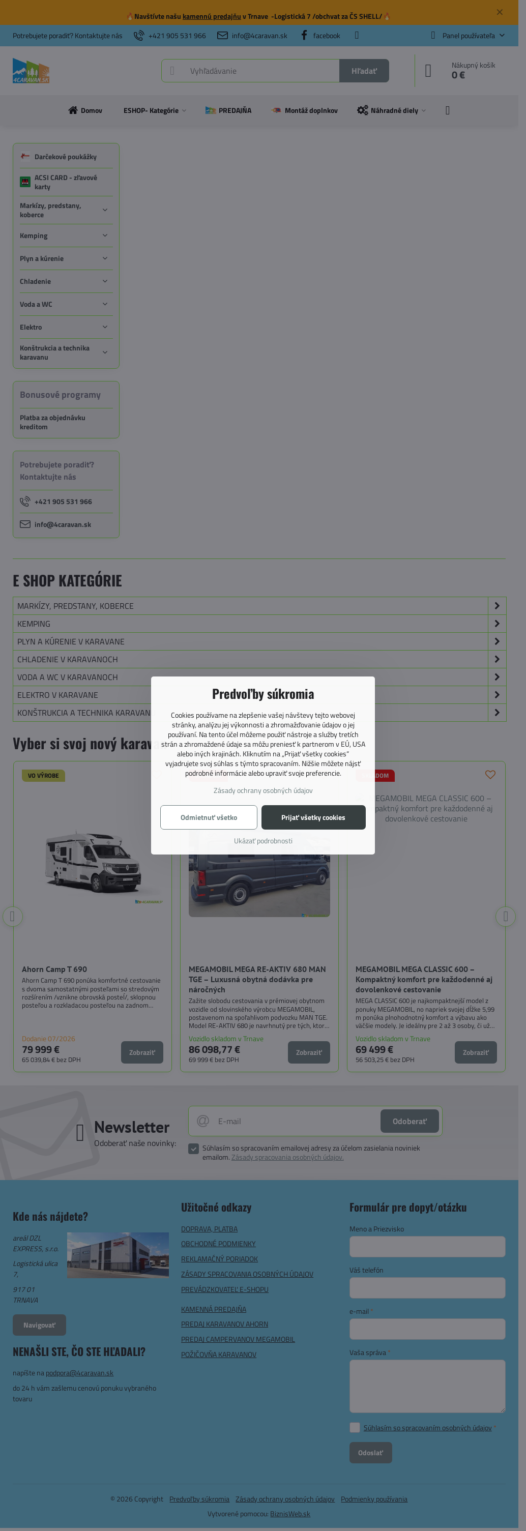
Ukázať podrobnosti (263, 840)
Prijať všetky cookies (313, 817)
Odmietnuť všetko (209, 817)
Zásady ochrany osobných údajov (263, 790)
